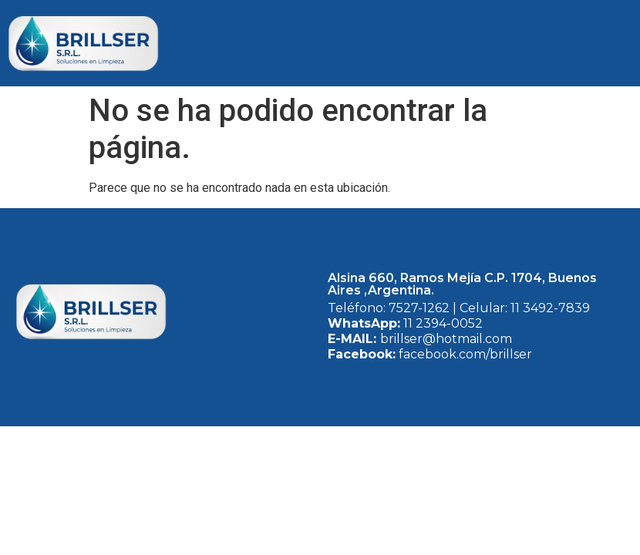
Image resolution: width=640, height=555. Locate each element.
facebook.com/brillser (464, 354)
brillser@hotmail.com (446, 338)
